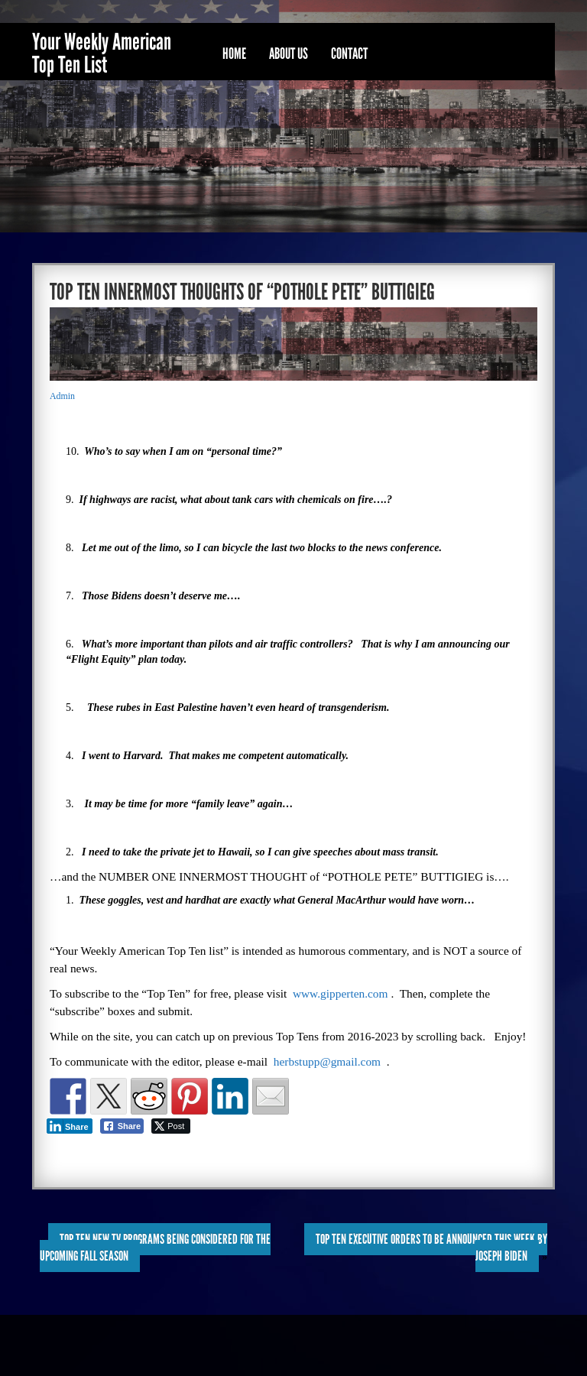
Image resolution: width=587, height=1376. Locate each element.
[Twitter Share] (170, 1126)
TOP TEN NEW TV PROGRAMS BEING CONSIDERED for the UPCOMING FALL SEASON (155, 1247)
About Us (288, 53)
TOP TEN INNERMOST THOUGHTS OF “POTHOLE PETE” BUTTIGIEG (242, 292)
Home (234, 53)
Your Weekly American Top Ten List (101, 53)
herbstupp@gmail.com (327, 1061)
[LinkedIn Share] (69, 1126)
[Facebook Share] (122, 1126)
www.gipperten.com (340, 993)
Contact (349, 53)
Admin (62, 396)
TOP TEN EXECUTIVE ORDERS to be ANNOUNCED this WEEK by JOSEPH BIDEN (431, 1247)
